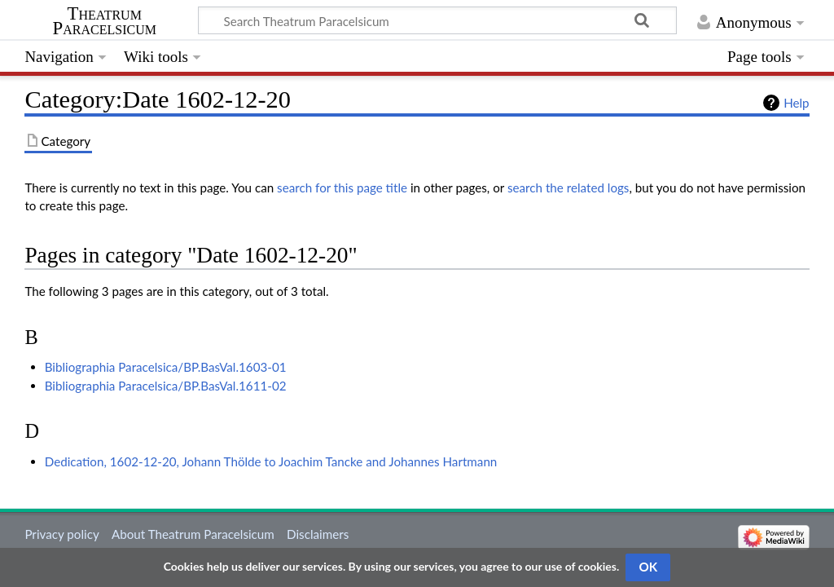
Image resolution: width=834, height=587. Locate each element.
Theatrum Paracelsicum (104, 21)
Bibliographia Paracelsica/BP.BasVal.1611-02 (166, 385)
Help (796, 102)
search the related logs (568, 187)
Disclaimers (318, 534)
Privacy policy (61, 534)
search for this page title (342, 187)
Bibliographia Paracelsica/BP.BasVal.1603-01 (166, 367)
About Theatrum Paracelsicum (193, 534)
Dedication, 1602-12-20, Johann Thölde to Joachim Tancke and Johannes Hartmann (271, 461)
